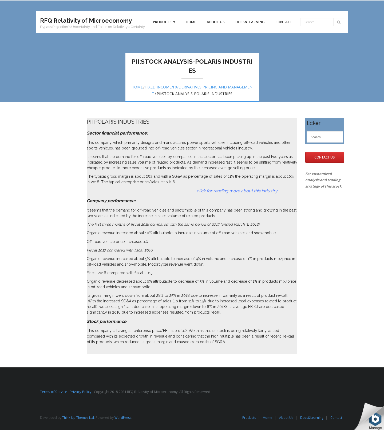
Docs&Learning (311, 417)
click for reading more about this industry (182, 190)
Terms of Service (55, 391)
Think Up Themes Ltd (78, 417)
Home (137, 87)
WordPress (122, 417)
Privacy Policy (82, 391)
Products (249, 417)
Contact (336, 417)
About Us (286, 417)
